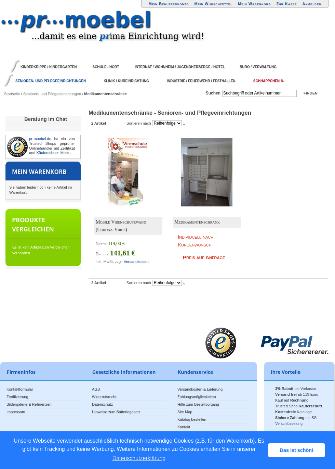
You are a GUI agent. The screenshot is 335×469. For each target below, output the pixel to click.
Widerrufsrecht (104, 397)
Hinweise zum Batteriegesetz (116, 412)
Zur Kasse (286, 4)
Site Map (184, 412)
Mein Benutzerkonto (168, 4)
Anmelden (312, 4)
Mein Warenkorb (254, 4)
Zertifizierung (17, 397)
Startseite (12, 94)
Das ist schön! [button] (296, 450)
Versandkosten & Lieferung (200, 389)
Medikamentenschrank (197, 222)
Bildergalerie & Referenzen (28, 404)
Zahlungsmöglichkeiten (196, 397)
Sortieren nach (138, 123)
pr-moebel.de (40, 139)
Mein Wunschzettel (213, 4)
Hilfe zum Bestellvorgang (198, 404)
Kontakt (183, 427)
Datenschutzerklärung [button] (139, 458)
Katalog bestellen (191, 419)
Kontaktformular (19, 389)
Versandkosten (136, 261)
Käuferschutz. (47, 153)
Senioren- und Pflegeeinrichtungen (52, 94)
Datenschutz (102, 404)
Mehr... (66, 153)
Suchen (213, 93)
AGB (96, 389)
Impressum (15, 412)
